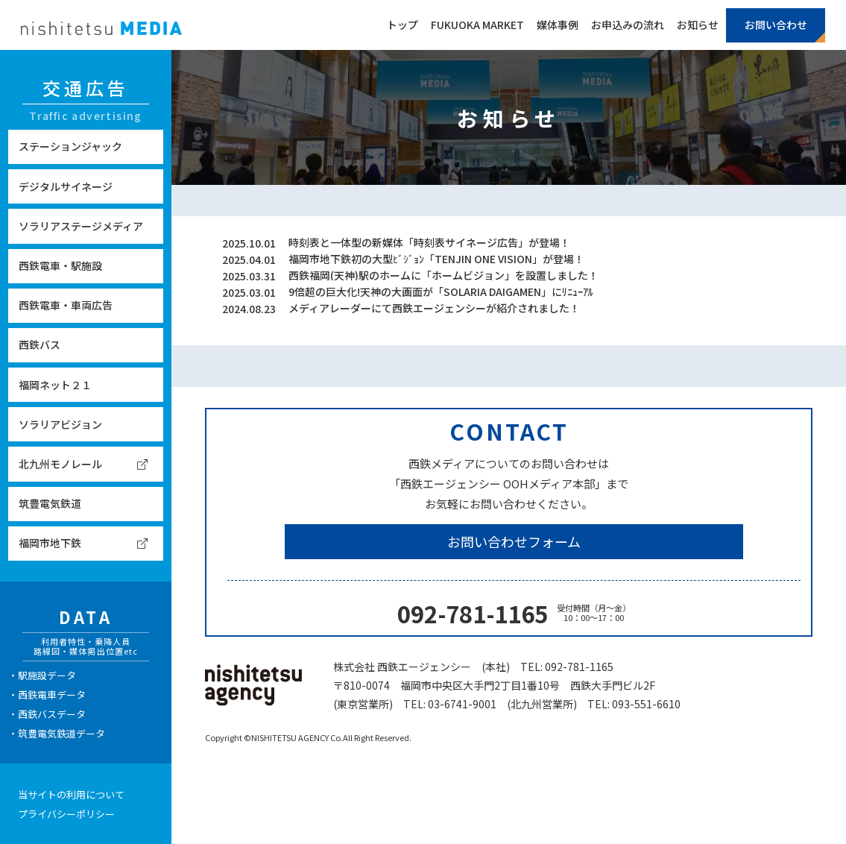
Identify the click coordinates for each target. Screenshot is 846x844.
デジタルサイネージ (66, 186)
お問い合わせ (776, 24)
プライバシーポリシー (66, 814)
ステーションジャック (70, 146)
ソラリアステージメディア (81, 225)
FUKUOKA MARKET (477, 24)
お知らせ (698, 24)
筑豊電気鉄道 (50, 503)
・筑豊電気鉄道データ (56, 733)
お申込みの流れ (627, 24)
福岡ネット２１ (55, 384)
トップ (402, 24)
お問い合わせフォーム (514, 541)
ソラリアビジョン (60, 424)
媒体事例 (557, 24)
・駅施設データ (42, 675)
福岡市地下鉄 (50, 542)
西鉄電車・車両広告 (66, 304)
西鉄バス (39, 344)
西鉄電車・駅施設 (60, 265)
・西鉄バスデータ (47, 714)
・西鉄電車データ (47, 694)
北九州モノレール (60, 463)
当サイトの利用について (71, 794)
